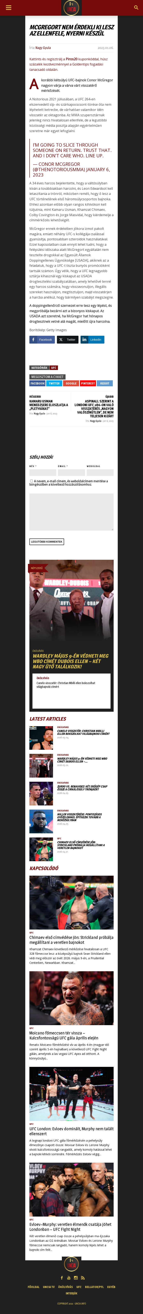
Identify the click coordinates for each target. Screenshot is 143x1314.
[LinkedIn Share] (92, 340)
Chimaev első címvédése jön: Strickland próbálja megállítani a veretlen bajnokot (81, 845)
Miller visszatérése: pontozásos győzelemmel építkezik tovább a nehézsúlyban (79, 817)
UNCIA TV (49, 1287)
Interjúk (71, 1293)
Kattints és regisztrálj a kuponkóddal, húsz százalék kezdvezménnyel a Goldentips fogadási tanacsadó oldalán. (68, 64)
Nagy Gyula (43, 48)
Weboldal (93, 466)
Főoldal (33, 1287)
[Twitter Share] (67, 340)
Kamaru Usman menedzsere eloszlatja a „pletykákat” (48, 405)
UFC (53, 367)
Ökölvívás (38, 650)
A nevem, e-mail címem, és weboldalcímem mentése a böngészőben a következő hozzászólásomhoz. (68, 482)
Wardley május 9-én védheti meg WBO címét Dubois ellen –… (82, 760)
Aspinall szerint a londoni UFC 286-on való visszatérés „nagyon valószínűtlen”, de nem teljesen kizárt (94, 408)
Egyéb (111, 1287)
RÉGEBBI (35, 396)
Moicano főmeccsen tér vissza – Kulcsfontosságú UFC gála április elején (63, 1035)
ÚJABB (109, 396)
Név (32, 466)
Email (62, 466)
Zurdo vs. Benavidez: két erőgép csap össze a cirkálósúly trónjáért (82, 788)
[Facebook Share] (42, 340)
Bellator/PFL (94, 1287)
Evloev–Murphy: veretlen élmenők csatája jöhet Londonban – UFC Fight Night (70, 1227)
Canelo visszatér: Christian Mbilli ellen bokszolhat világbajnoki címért (66, 684)
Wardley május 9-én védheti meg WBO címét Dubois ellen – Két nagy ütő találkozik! (70, 661)
